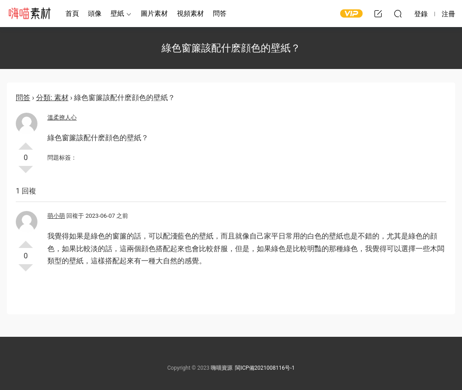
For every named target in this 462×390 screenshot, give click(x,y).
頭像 (95, 13)
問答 (219, 13)
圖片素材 (154, 13)
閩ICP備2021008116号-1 (265, 368)
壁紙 (117, 13)
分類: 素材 (52, 97)
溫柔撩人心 (62, 117)
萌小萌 (56, 215)
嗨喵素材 (29, 13)
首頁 (72, 13)
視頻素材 (190, 13)
